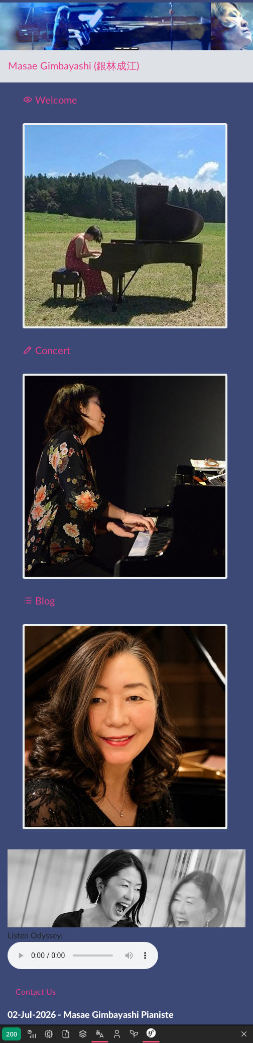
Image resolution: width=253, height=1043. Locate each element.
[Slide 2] (126, 48)
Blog (39, 601)
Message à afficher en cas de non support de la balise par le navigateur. (83, 955)
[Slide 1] (118, 48)
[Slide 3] (135, 48)
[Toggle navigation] (231, 66)
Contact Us (36, 992)
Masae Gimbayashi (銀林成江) (73, 66)
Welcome (50, 101)
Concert (46, 351)
